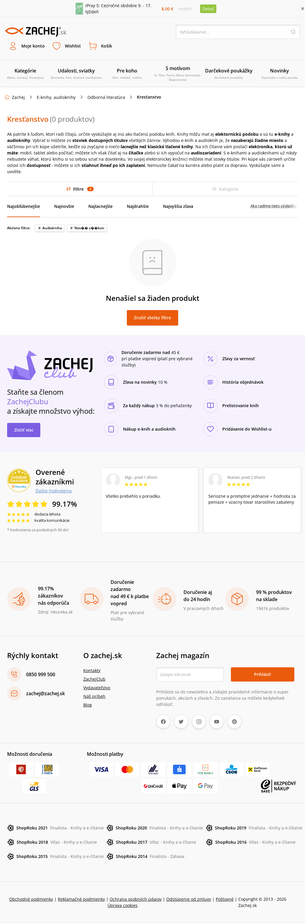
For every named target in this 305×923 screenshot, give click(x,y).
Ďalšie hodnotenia (54, 490)
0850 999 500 (40, 674)
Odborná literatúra (106, 97)
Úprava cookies (123, 905)
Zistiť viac (23, 430)
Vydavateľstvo (96, 687)
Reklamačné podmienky (81, 899)
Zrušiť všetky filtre (152, 317)
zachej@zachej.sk (45, 693)
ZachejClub (94, 679)
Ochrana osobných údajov (136, 899)
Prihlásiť (262, 674)
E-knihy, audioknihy (56, 97)
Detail (208, 9)
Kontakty (91, 670)
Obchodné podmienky (31, 899)
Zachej (18, 97)
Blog (87, 705)
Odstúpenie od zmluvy (188, 899)
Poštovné (225, 899)
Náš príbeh (94, 696)
